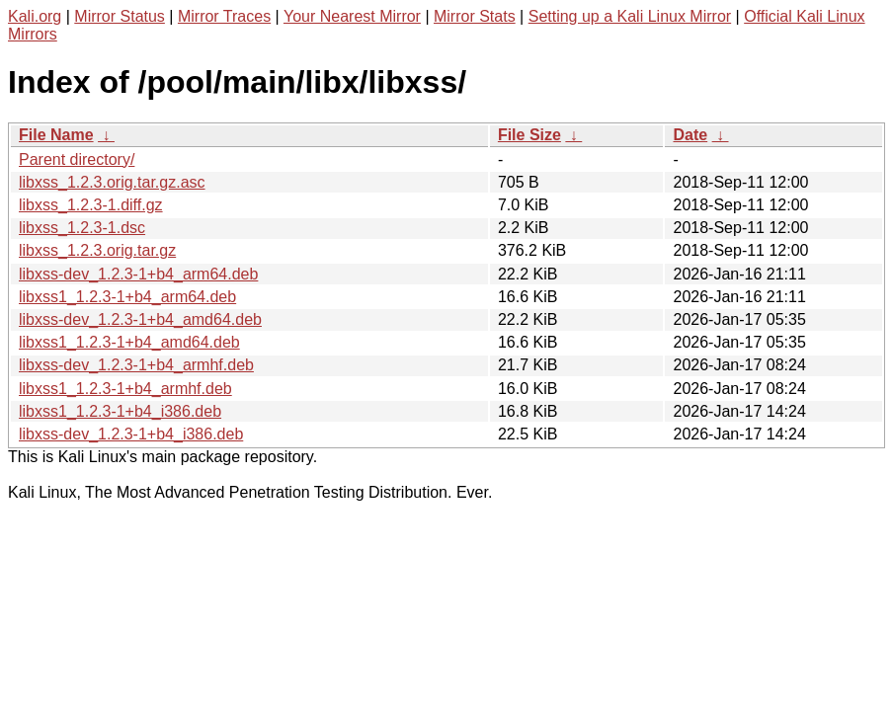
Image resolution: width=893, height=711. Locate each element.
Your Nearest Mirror (352, 16)
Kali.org (34, 16)
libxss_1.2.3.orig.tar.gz (97, 250)
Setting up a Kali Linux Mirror (629, 16)
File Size (529, 134)
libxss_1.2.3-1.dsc (82, 227)
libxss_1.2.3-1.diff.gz (91, 205)
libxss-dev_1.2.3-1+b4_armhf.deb (136, 364)
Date (690, 134)
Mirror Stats (475, 16)
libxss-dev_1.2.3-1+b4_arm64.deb (138, 274)
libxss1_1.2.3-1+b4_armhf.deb (125, 388)
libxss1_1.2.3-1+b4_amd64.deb (129, 342)
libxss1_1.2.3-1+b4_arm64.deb (127, 296)
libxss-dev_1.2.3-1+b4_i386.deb (131, 434)
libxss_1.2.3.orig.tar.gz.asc (112, 182)
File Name (56, 134)
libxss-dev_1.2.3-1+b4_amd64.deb (140, 319)
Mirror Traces (224, 16)
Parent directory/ (76, 159)
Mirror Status (119, 16)
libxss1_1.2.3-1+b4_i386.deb (120, 411)
